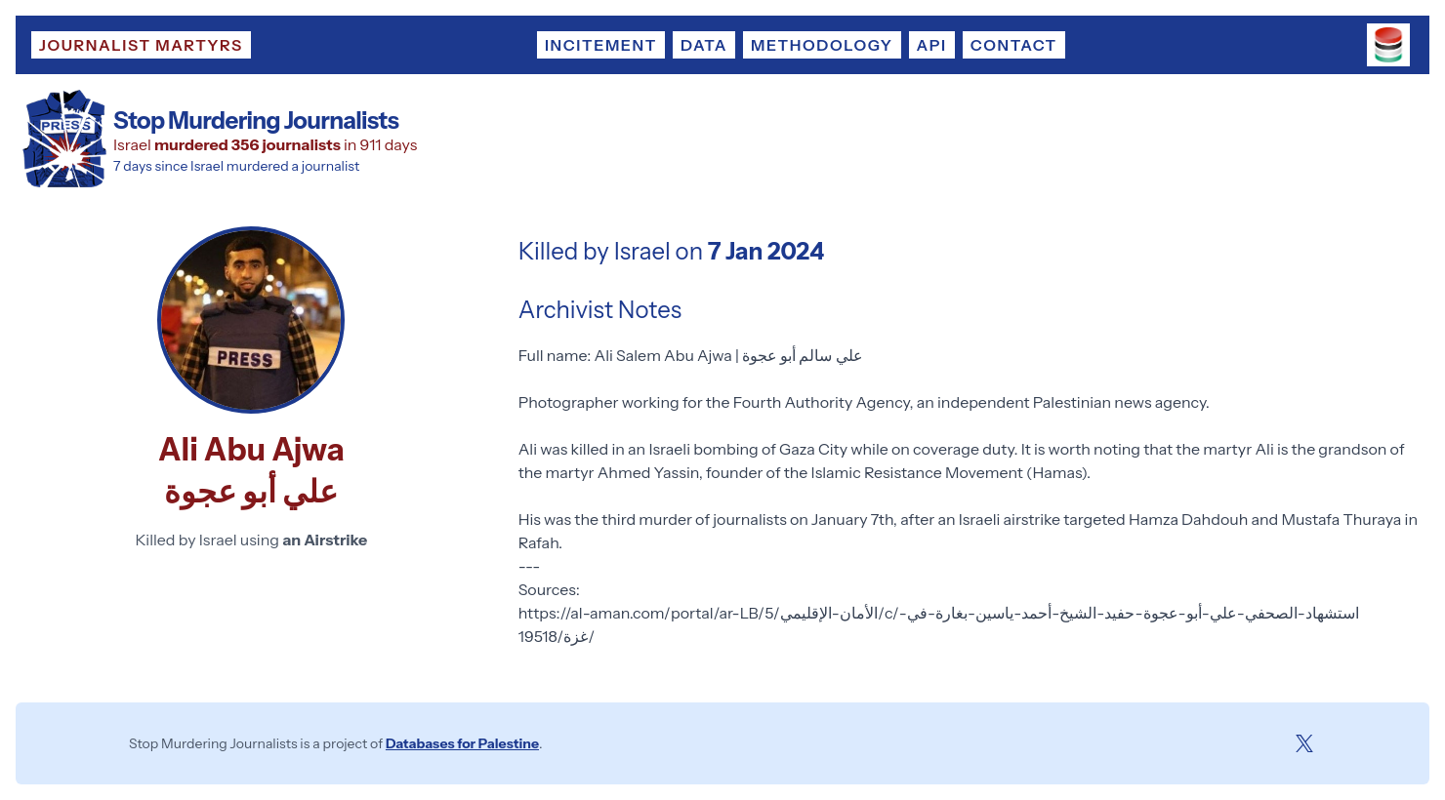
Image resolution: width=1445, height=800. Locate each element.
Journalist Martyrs (141, 45)
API (932, 45)
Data (704, 45)
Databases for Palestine (462, 743)
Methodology (821, 45)
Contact (1013, 45)
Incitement (601, 45)
